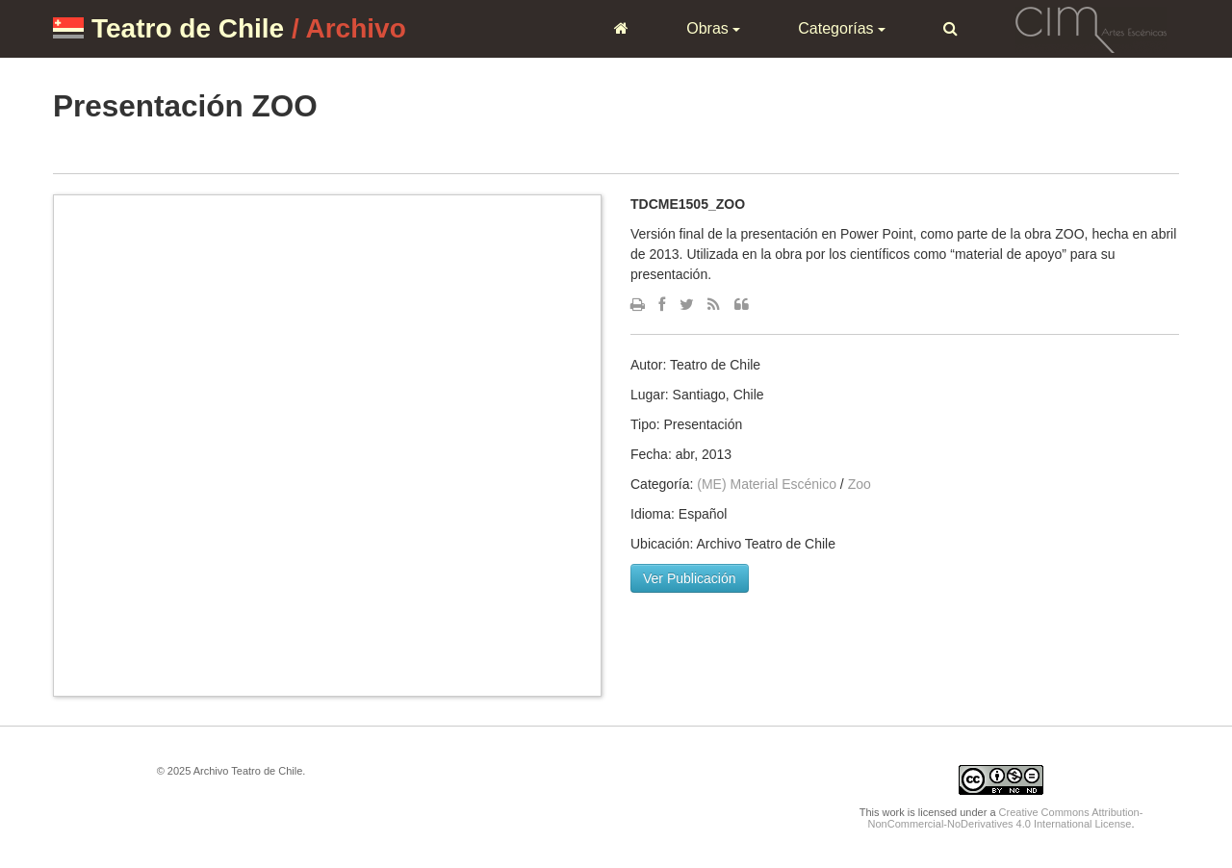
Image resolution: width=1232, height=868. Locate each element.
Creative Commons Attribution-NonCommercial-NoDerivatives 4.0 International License (1005, 818)
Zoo (859, 484)
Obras (713, 28)
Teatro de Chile (187, 28)
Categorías (842, 28)
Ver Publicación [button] (689, 578)
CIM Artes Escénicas (1091, 28)
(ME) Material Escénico (766, 484)
